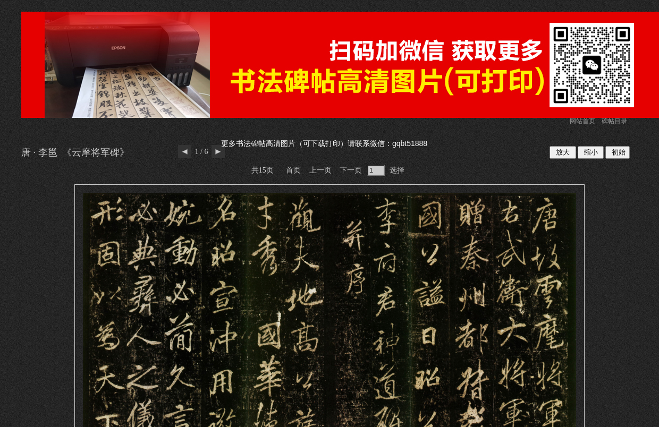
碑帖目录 (614, 121)
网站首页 (582, 121)
